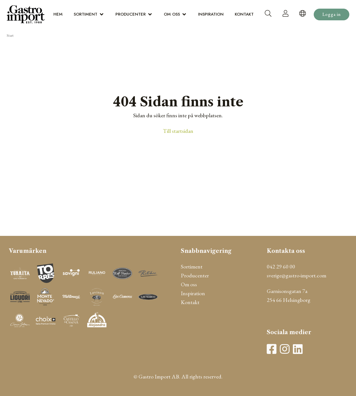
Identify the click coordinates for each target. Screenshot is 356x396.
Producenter (130, 14)
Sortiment (85, 14)
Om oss (172, 14)
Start (10, 36)
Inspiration (211, 14)
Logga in (331, 14)
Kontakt (244, 14)
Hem (58, 14)
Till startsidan (178, 131)
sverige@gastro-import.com (296, 275)
